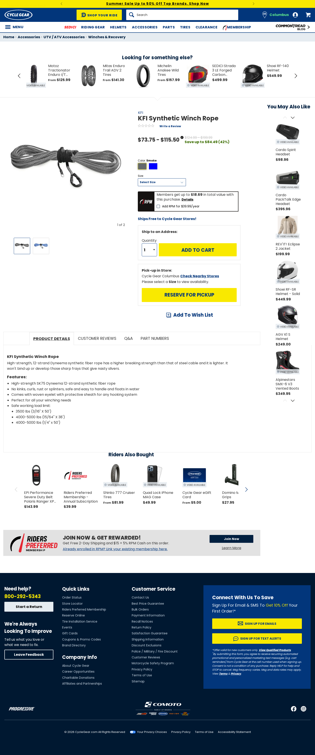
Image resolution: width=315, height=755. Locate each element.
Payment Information (148, 615)
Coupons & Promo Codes (81, 639)
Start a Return (29, 606)
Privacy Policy (142, 669)
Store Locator (72, 603)
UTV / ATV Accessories (64, 37)
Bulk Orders (140, 609)
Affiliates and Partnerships (82, 683)
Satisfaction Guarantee (150, 633)
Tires (185, 27)
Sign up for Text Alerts (260, 638)
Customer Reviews (146, 657)
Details (187, 199)
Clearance (207, 27)
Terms (223, 673)
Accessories (145, 27)
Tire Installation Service (79, 621)
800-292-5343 (22, 596)
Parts (169, 27)
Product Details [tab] (51, 338)
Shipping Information (148, 639)
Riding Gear (93, 27)
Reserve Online (73, 615)
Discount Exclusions (146, 645)
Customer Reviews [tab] (97, 338)
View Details (71, 290)
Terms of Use (142, 675)
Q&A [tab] (128, 338)
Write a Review (170, 126)
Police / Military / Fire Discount (155, 651)
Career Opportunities (78, 671)
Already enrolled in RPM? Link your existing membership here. (115, 549)
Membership (237, 27)
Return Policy (141, 627)
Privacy (236, 673)
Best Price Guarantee (148, 603)
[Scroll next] (292, 117)
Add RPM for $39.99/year (181, 206)
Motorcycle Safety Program (153, 663)
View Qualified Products (275, 650)
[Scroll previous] (285, 117)
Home (8, 37)
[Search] (182, 15)
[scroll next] (246, 489)
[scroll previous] (16, 489)
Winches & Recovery (107, 37)
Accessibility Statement (234, 732)
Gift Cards (70, 633)
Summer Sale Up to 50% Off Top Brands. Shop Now (157, 3)
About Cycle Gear (75, 665)
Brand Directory (74, 645)
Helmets (118, 27)
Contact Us (140, 597)
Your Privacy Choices (152, 732)
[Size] (162, 182)
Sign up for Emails (260, 623)
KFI (140, 112)
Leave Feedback (29, 654)
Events (67, 627)
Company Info (79, 657)
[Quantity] (149, 249)
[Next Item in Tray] (295, 75)
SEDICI (70, 27)
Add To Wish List (193, 315)
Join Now (224, 540)
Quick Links (75, 589)
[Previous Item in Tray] (19, 75)
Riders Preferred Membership (84, 609)
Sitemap (138, 681)
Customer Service (153, 589)
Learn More (231, 548)
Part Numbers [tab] (155, 338)
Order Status (72, 597)
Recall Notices (142, 621)
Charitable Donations (78, 677)
